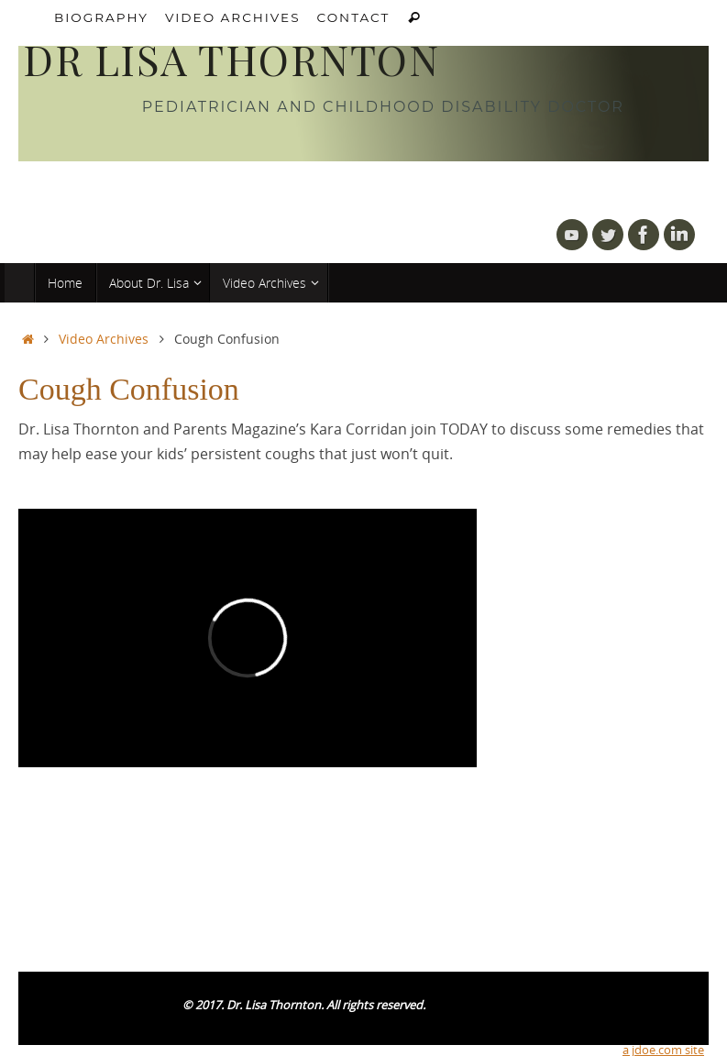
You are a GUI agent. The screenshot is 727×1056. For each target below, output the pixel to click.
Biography (101, 17)
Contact (354, 17)
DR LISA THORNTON (231, 59)
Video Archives (233, 17)
